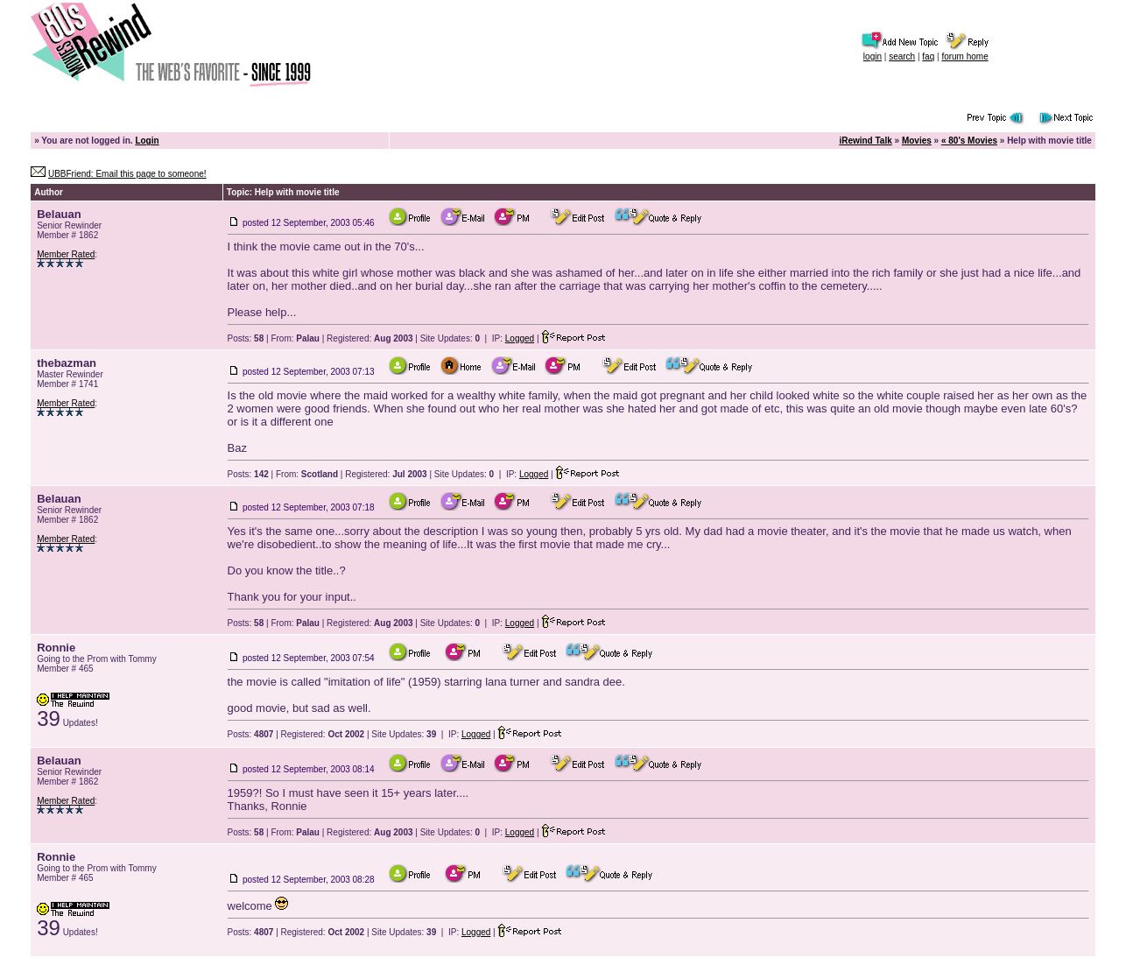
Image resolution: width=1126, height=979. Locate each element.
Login (146, 140)
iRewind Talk (865, 140)
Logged (519, 338)
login (872, 56)
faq (928, 56)
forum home (964, 56)
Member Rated (66, 254)
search (902, 56)
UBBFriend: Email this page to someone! (127, 174)
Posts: (246, 338)
